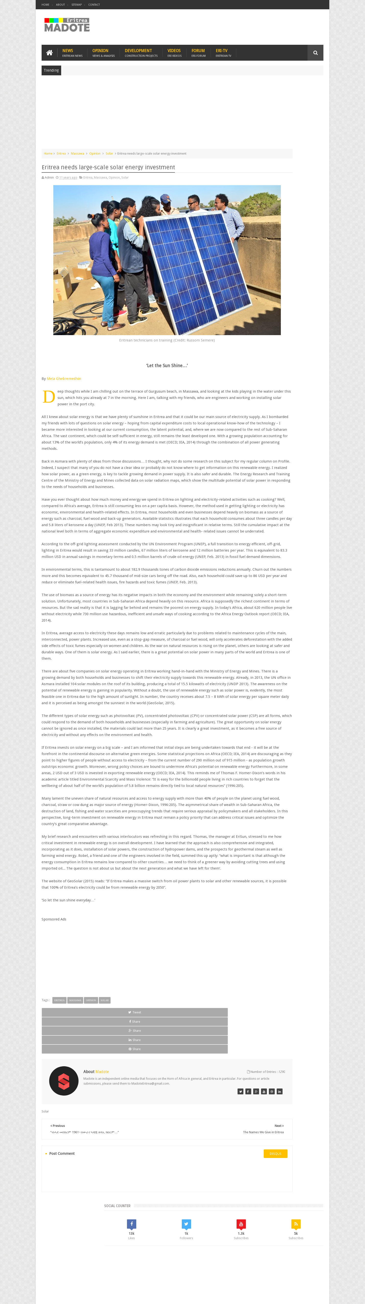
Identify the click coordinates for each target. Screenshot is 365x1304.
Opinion (103, 49)
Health (244, 407)
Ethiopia (311, 398)
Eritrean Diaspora (252, 398)
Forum (199, 49)
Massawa (77, 150)
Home (45, 4)
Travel (114, 1271)
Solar (109, 150)
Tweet (59, 1102)
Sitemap (76, 4)
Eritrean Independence (285, 398)
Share (96, 1102)
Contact (94, 4)
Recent (253, 357)
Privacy (302, 1296)
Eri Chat (197, 1271)
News (72, 49)
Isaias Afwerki (264, 407)
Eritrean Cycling (304, 390)
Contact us (311, 1272)
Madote (79, 1296)
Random (309, 357)
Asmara (245, 390)
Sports (294, 407)
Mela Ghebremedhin (64, 348)
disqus (210, 1212)
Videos (175, 49)
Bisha (259, 390)
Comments (281, 357)
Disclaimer (316, 1296)
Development (141, 49)
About (60, 4)
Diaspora (92, 1271)
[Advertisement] (182, 111)
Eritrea (61, 150)
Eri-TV (223, 49)
